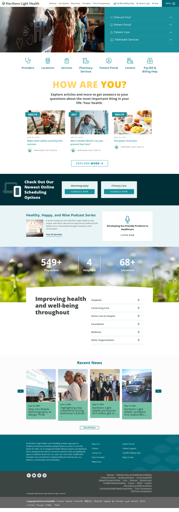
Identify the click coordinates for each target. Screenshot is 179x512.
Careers (130, 68)
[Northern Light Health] (22, 3)
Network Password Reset (109, 484)
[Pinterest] (39, 479)
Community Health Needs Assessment (116, 492)
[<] (21, 395)
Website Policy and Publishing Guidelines (134, 478)
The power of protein (125, 146)
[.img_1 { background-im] (73, 400)
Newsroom (96, 465)
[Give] (155, 3)
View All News (89, 431)
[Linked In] (44, 479)
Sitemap (110, 478)
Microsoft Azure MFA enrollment (138, 489)
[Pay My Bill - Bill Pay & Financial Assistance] (124, 3)
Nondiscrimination (126, 481)
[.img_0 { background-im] (41, 399)
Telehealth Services (125, 42)
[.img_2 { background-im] (105, 399)
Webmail (133, 484)
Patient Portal (109, 68)
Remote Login (146, 484)
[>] (158, 395)
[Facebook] (29, 479)
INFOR (139, 487)
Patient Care (120, 33)
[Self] (89, 125)
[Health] (46, 125)
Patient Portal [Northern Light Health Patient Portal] (121, 24)
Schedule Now (79, 197)
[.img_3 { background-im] (137, 399)
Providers (86, 3)
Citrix (125, 484)
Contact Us (96, 457)
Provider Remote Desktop (114, 487)
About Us (96, 448)
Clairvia (131, 487)
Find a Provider (98, 461)
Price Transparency (101, 3)
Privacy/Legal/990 (144, 481)
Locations (47, 68)
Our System (64, 3)
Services (52, 3)
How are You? (121, 15)
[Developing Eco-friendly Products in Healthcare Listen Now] (127, 231)
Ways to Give (128, 461)
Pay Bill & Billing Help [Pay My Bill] (132, 457)
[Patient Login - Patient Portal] (143, 3)
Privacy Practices (108, 481)
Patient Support (129, 452)
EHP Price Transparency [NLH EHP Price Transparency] (141, 495)
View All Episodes (55, 240)
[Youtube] (34, 479)
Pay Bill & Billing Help (149, 70)
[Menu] (170, 3)
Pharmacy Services (85, 70)
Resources (75, 3)
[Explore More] (89, 169)
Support (148, 487)
